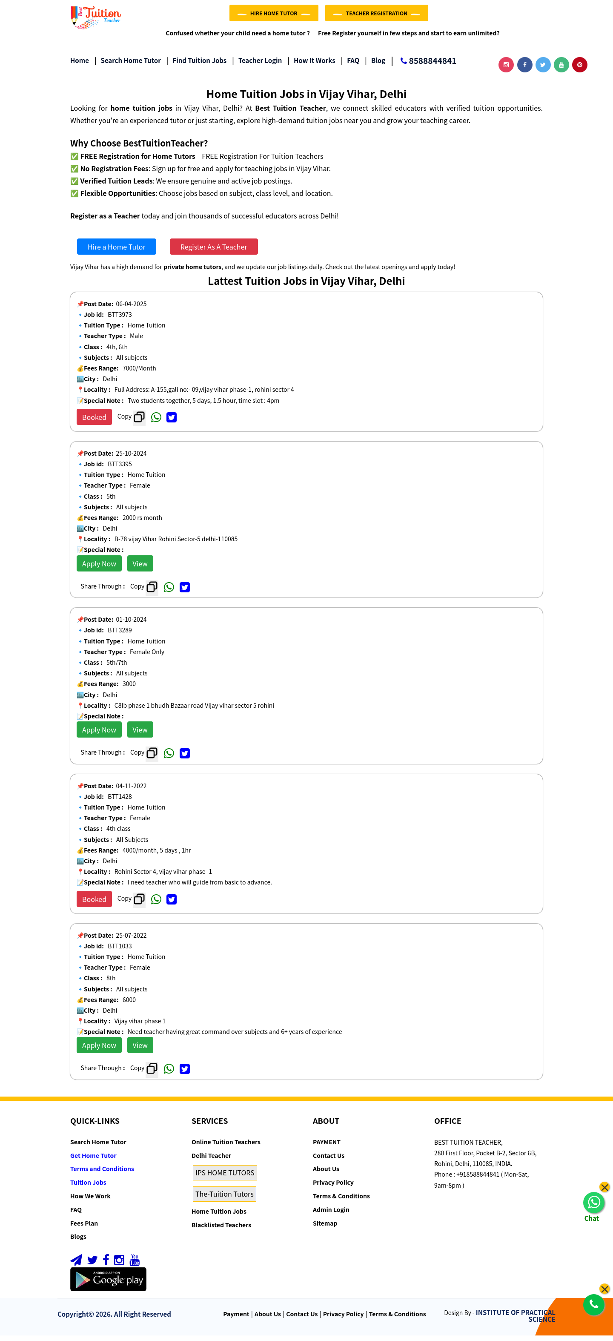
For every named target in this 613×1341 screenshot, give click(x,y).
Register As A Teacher (213, 252)
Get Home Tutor (93, 1161)
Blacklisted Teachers (221, 1230)
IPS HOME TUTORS (225, 1178)
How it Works (311, 65)
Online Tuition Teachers (226, 1147)
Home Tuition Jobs (219, 1216)
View (140, 569)
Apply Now (99, 569)
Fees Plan (84, 1228)
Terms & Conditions (341, 1201)
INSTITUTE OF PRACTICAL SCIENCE (516, 1321)
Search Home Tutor (128, 65)
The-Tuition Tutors (224, 1199)
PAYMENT (327, 1147)
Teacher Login (257, 65)
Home (79, 65)
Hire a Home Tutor (117, 252)
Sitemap (325, 1228)
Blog (375, 65)
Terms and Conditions (102, 1174)
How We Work (90, 1201)
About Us (326, 1174)
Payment (236, 1319)
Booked (94, 422)
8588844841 (423, 66)
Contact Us (328, 1161)
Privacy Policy (333, 1187)
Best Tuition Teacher (290, 113)
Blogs (78, 1242)
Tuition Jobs (88, 1187)
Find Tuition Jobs (196, 65)
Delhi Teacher (211, 1161)
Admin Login (331, 1215)
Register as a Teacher (105, 220)
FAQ (350, 65)
